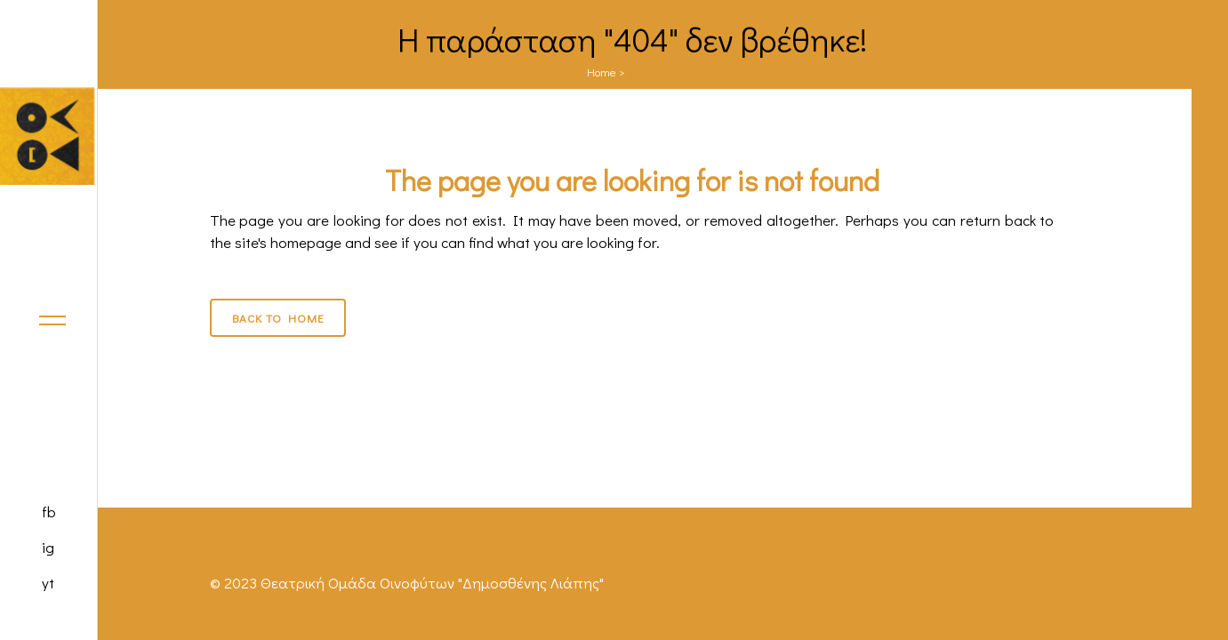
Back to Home (278, 317)
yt (48, 582)
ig (48, 547)
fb (49, 511)
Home (601, 71)
